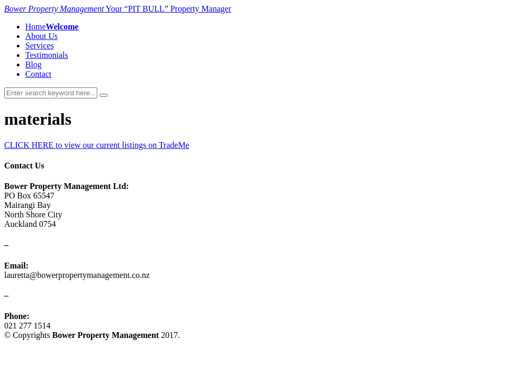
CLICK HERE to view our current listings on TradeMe (96, 145)
